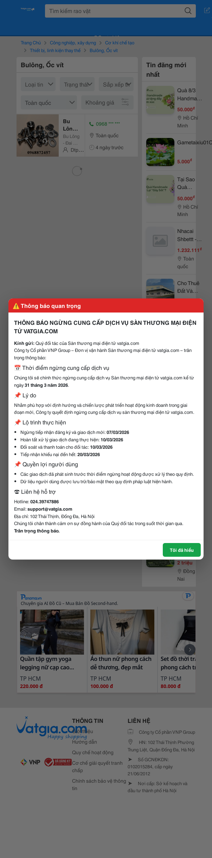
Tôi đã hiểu (182, 550)
